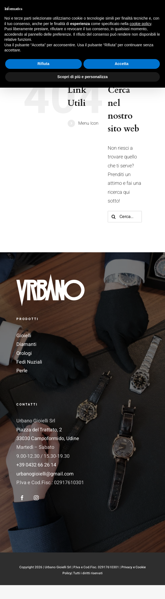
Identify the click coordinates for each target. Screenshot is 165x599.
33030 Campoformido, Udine (47, 438)
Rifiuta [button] (43, 575)
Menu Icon (88, 123)
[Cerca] (113, 216)
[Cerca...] (125, 216)
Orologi (24, 353)
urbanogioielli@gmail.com (45, 474)
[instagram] (36, 497)
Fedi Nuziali (29, 362)
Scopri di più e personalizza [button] (82, 588)
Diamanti (26, 344)
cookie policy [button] (140, 535)
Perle (22, 370)
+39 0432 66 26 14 (36, 465)
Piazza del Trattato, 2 (39, 430)
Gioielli (23, 335)
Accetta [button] (121, 575)
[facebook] (22, 497)
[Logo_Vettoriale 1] (50, 276)
